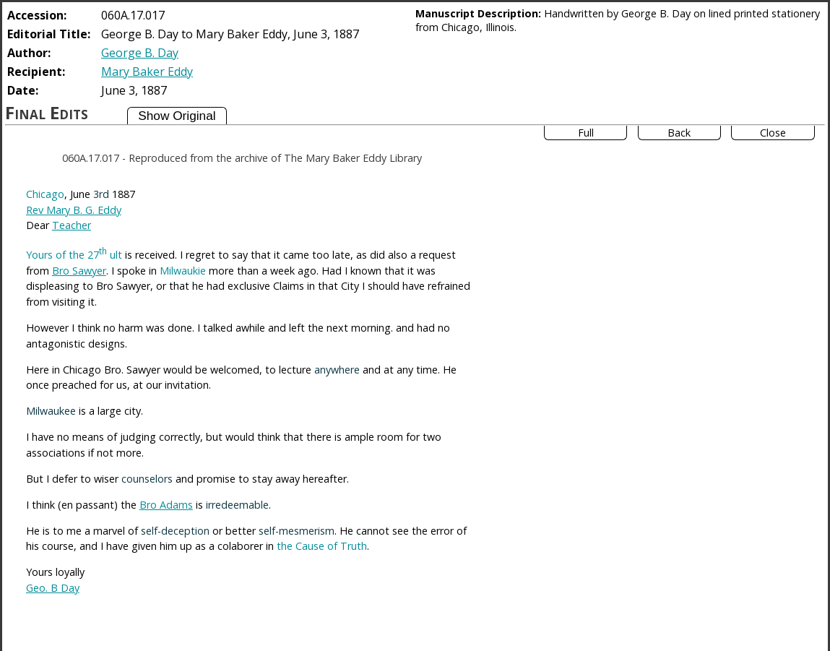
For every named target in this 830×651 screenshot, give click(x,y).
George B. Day (139, 53)
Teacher (71, 225)
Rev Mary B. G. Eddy (73, 210)
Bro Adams (166, 505)
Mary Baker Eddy (147, 71)
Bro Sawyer (79, 270)
